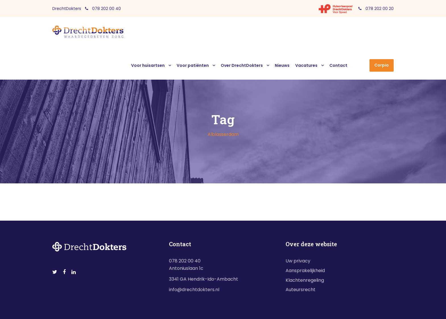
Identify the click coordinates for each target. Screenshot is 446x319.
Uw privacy (298, 261)
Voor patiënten (193, 65)
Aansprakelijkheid (305, 270)
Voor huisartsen (148, 65)
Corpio (381, 65)
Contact (338, 65)
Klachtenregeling (305, 280)
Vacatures (306, 65)
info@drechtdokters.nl (194, 289)
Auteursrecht (300, 289)
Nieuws (282, 65)
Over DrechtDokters (242, 65)
